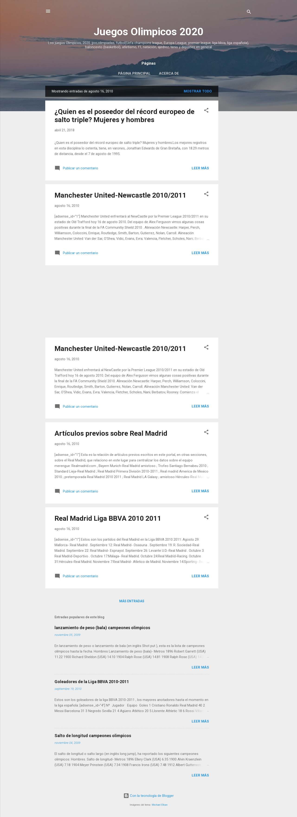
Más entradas (131, 601)
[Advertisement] (237, 155)
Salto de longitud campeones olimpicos (93, 735)
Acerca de (169, 73)
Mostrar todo (198, 91)
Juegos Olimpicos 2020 (148, 31)
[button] (206, 111)
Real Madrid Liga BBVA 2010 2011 (108, 518)
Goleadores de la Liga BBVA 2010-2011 (92, 681)
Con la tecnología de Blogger (148, 796)
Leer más (200, 168)
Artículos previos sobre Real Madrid (111, 433)
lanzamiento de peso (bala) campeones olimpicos (102, 627)
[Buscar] (249, 13)
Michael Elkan (160, 804)
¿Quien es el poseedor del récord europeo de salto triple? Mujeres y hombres (124, 115)
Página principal (134, 73)
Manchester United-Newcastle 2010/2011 (120, 195)
